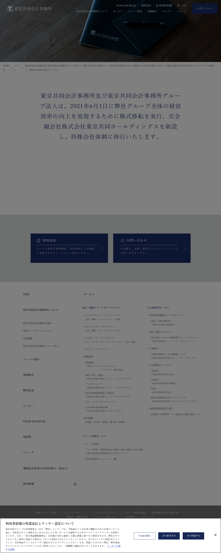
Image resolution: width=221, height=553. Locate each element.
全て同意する (193, 538)
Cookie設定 (144, 538)
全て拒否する (169, 538)
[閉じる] (215, 537)
